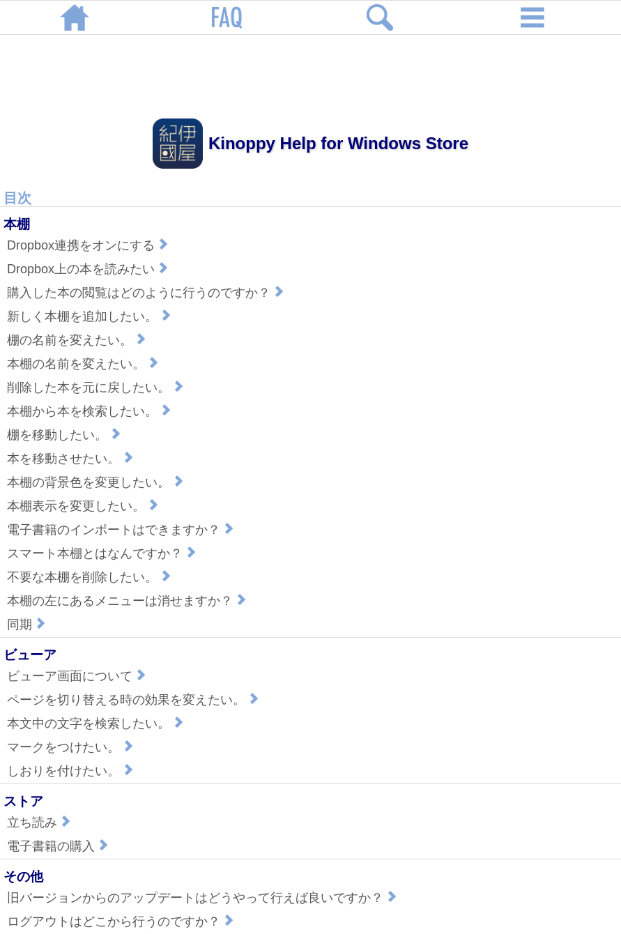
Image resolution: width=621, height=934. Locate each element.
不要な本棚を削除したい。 (90, 577)
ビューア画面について (78, 676)
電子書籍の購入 (59, 846)
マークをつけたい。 (72, 747)
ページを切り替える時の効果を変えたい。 (134, 700)
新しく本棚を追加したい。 (90, 316)
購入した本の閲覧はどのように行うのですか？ (147, 293)
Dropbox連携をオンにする (89, 245)
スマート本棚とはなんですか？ (103, 553)
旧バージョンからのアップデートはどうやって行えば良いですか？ (203, 898)
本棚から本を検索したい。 (90, 411)
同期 (28, 624)
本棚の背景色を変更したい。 (97, 482)
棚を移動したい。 (65, 435)
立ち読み (40, 822)
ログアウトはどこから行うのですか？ (122, 921)
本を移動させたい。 (72, 459)
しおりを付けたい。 (72, 771)
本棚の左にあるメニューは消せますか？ (128, 601)
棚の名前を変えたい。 (78, 340)
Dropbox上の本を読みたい (89, 269)
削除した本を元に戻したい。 (97, 388)
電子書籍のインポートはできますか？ (122, 530)
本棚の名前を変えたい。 (84, 364)
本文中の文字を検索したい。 (97, 723)
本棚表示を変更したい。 (84, 506)
